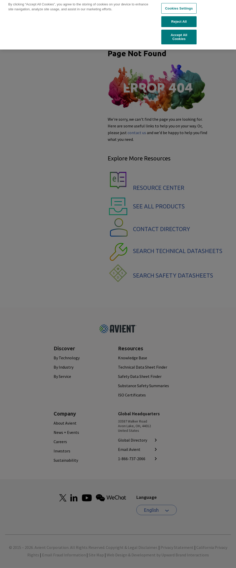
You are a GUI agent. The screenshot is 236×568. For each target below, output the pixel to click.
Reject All (179, 14)
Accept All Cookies (179, 30)
